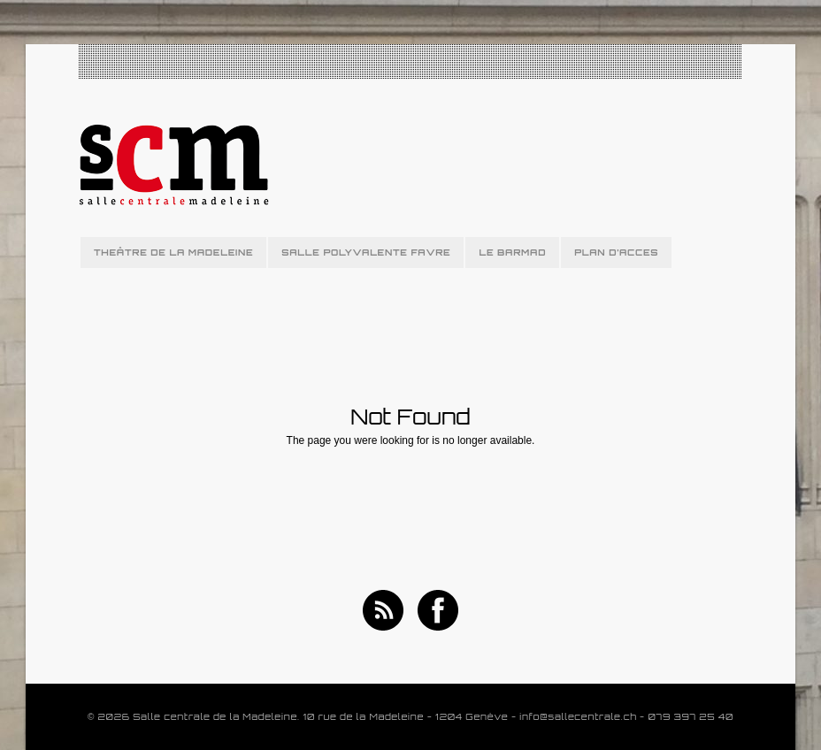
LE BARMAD (512, 252)
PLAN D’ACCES (616, 252)
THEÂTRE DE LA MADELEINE (173, 252)
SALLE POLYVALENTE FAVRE (365, 252)
